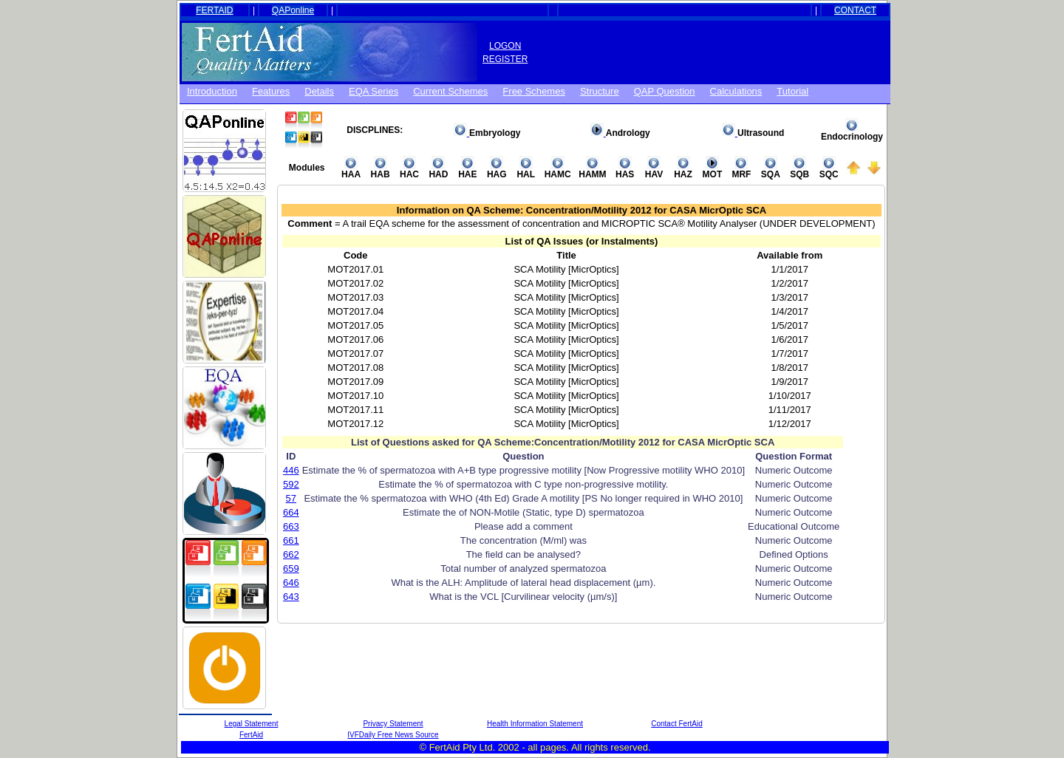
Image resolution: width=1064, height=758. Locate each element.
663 (291, 526)
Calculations (736, 91)
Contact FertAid (676, 724)
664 (291, 512)
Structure (599, 91)
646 (291, 582)
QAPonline (293, 10)
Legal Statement (252, 724)
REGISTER (505, 59)
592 (291, 484)
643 (291, 596)
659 (291, 568)
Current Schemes (450, 91)
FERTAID (214, 10)
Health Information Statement (535, 724)
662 (291, 554)
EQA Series (373, 91)
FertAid (251, 735)
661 (291, 540)
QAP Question (664, 91)
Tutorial (792, 91)
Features (271, 91)
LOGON (505, 46)
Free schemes (533, 91)
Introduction (212, 91)
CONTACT (855, 10)
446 (291, 470)
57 (291, 498)
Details (319, 91)
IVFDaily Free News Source (392, 735)
